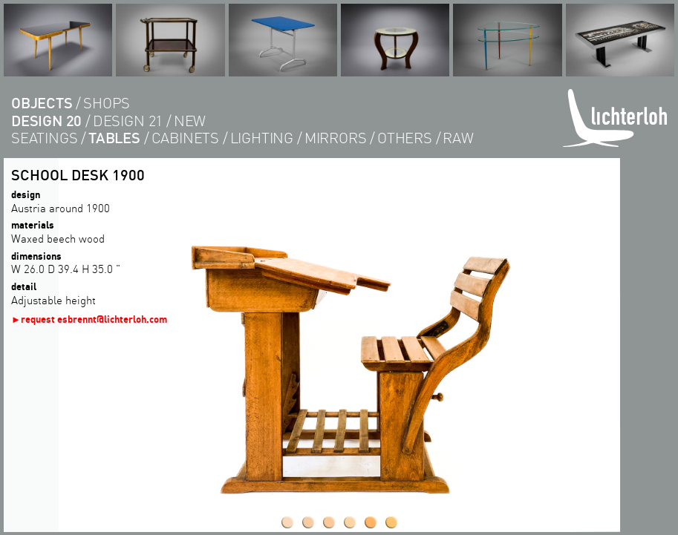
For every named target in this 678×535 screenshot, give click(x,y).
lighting (261, 137)
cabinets (185, 137)
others (404, 137)
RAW (458, 137)
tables (114, 137)
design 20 (46, 120)
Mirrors (335, 137)
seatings (44, 137)
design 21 (128, 120)
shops (106, 102)
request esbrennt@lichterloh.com (94, 318)
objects (42, 102)
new (190, 120)
